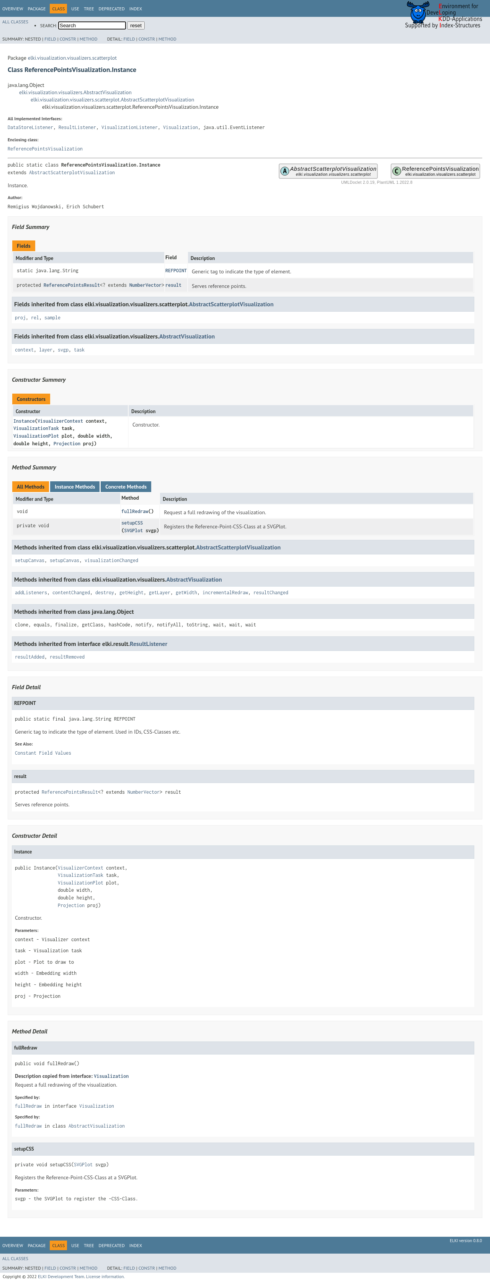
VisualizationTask (36, 428)
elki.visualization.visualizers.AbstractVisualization (75, 92)
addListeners (31, 592)
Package (37, 8)
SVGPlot (133, 530)
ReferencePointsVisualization (45, 149)
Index (135, 8)
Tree (89, 8)
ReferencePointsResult (72, 285)
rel (35, 317)
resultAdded (29, 657)
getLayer (159, 592)
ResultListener (77, 127)
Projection (67, 443)
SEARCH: (48, 25)
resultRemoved (67, 657)
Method (89, 39)
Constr (68, 39)
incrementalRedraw (225, 592)
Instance (24, 421)
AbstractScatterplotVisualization (72, 172)
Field (50, 39)
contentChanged (71, 592)
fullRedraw (134, 511)
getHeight (131, 592)
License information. (105, 1276)
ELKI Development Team (61, 1276)
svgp (63, 350)
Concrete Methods (126, 486)
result (173, 285)
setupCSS (132, 523)
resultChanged (270, 592)
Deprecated (112, 8)
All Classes (15, 22)
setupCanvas (29, 560)
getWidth (186, 592)
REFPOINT (176, 270)
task (79, 350)
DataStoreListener (30, 127)
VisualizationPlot (36, 436)
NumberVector (145, 285)
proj (20, 317)
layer (45, 350)
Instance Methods (75, 486)
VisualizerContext (60, 421)
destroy (104, 592)
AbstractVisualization (187, 336)
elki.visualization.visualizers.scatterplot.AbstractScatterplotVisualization (112, 99)
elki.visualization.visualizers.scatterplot (72, 57)
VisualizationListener (129, 127)
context (24, 350)
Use (75, 8)
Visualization (180, 127)
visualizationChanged (111, 560)
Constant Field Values (43, 753)
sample (52, 317)
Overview (12, 8)
